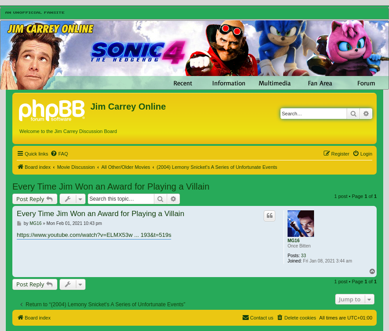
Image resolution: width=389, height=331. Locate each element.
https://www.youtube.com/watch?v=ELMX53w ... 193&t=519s (94, 235)
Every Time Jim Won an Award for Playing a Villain (110, 186)
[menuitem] (59, 153)
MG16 (293, 240)
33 (303, 255)
